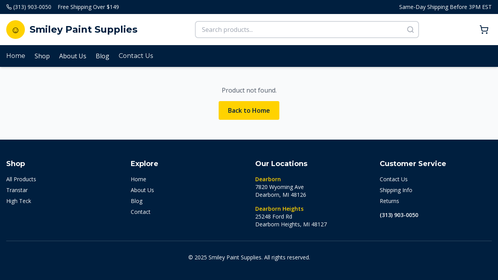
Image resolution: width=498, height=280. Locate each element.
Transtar (17, 190)
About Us (72, 56)
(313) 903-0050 (399, 215)
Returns (389, 201)
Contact (141, 211)
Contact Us (136, 56)
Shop (42, 56)
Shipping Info (396, 190)
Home (15, 56)
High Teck (18, 201)
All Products (21, 179)
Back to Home (249, 110)
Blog (102, 56)
